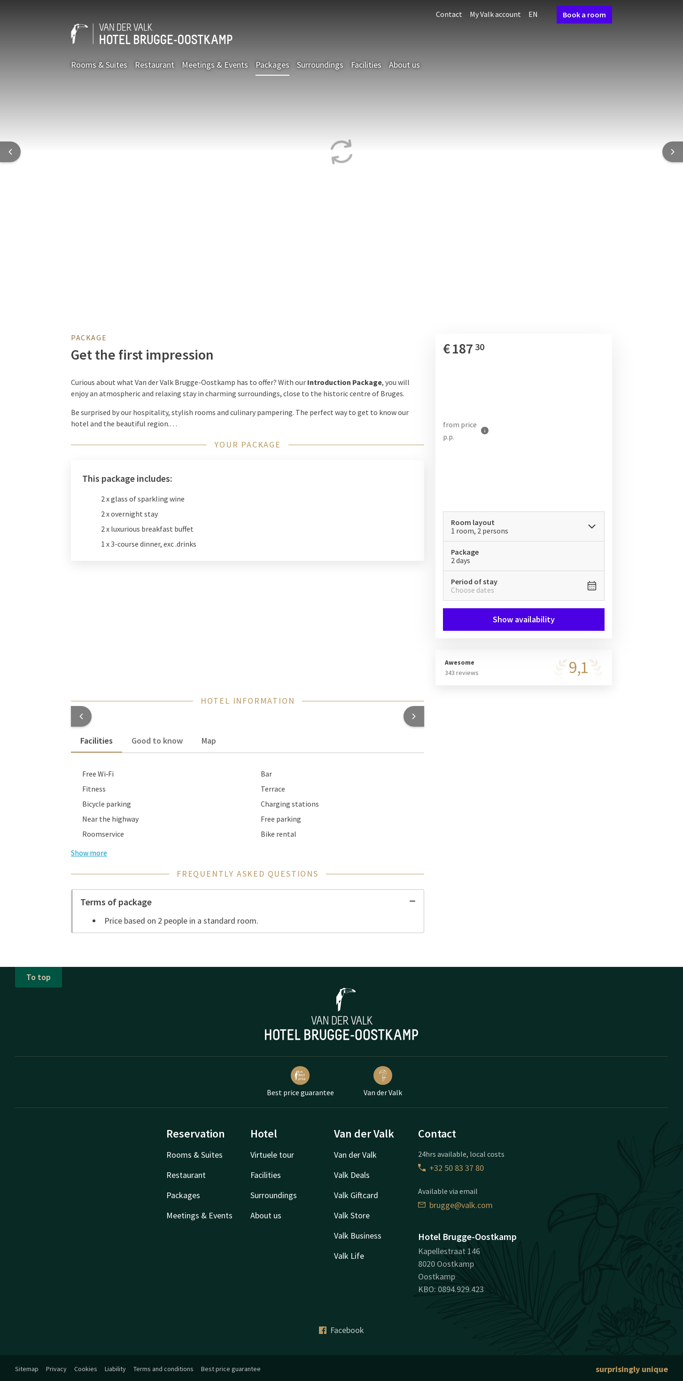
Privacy (56, 1369)
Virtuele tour (272, 1154)
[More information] (485, 430)
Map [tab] (209, 740)
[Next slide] (672, 151)
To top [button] (38, 977)
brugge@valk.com (455, 1205)
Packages (272, 64)
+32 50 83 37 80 (451, 1167)
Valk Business (357, 1235)
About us (404, 64)
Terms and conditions (163, 1369)
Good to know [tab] (157, 740)
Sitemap (27, 1369)
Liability (115, 1369)
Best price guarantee (300, 1081)
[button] (81, 716)
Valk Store (352, 1215)
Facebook (341, 1330)
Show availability (524, 619)
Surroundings (320, 64)
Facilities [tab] (96, 740)
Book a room (584, 14)
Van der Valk (383, 1081)
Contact (449, 14)
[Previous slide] (10, 151)
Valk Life (349, 1255)
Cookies (85, 1369)
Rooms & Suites (99, 64)
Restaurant (154, 64)
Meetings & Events (215, 64)
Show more (89, 852)
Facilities (366, 64)
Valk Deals (352, 1174)
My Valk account (495, 14)
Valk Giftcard (356, 1195)
